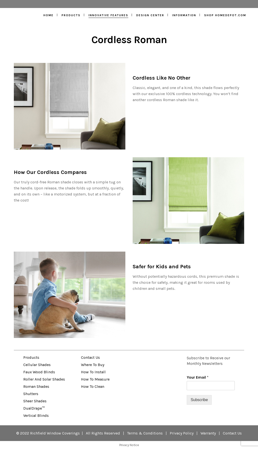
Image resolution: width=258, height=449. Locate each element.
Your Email (198, 377)
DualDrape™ (34, 408)
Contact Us (90, 357)
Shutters (30, 393)
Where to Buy (92, 364)
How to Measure (95, 379)
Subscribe (199, 400)
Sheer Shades (35, 401)
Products (31, 357)
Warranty (208, 433)
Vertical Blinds (36, 415)
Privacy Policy (182, 433)
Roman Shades (36, 386)
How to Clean (92, 386)
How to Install (93, 372)
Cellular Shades (37, 364)
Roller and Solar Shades (44, 379)
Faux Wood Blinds (39, 372)
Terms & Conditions (145, 433)
